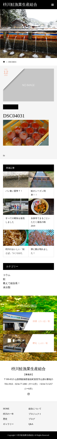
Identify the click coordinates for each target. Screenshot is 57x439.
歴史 (5, 419)
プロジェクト (35, 414)
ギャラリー (8, 424)
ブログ (32, 419)
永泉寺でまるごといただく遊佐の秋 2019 (40, 222)
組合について (35, 409)
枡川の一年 (8, 414)
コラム (6, 275)
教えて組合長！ (11, 283)
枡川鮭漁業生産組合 (20, 4)
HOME (6, 409)
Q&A (31, 424)
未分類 (6, 287)
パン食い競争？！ (13, 191)
